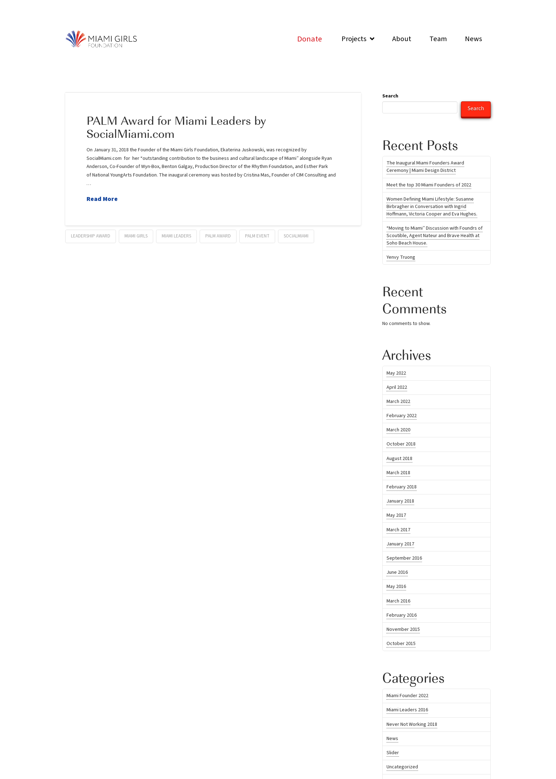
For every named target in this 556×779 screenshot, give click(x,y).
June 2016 (397, 572)
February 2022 (402, 415)
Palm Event (257, 236)
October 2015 (401, 643)
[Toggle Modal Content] (310, 39)
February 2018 (402, 487)
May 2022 (396, 373)
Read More (102, 199)
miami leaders (176, 236)
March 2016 (398, 601)
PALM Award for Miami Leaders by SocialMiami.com (176, 126)
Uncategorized (402, 766)
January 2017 (400, 544)
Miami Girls (136, 236)
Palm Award (218, 236)
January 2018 (400, 501)
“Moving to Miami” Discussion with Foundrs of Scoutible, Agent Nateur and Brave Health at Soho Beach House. (435, 236)
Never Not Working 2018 (412, 724)
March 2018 (398, 472)
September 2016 (404, 558)
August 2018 (399, 458)
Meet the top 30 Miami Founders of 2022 (429, 185)
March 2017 (398, 529)
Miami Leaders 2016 (407, 709)
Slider (393, 752)
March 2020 (398, 429)
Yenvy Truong (401, 257)
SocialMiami (296, 236)
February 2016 (402, 615)
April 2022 (397, 387)
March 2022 (398, 401)
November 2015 (403, 629)
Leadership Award (90, 236)
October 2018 (401, 444)
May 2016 (396, 586)
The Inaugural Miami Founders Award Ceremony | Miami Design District (425, 166)
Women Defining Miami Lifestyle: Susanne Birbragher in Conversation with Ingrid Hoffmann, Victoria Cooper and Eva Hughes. (432, 207)
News (392, 738)
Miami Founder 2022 (407, 695)
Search (390, 96)
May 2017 (396, 515)
